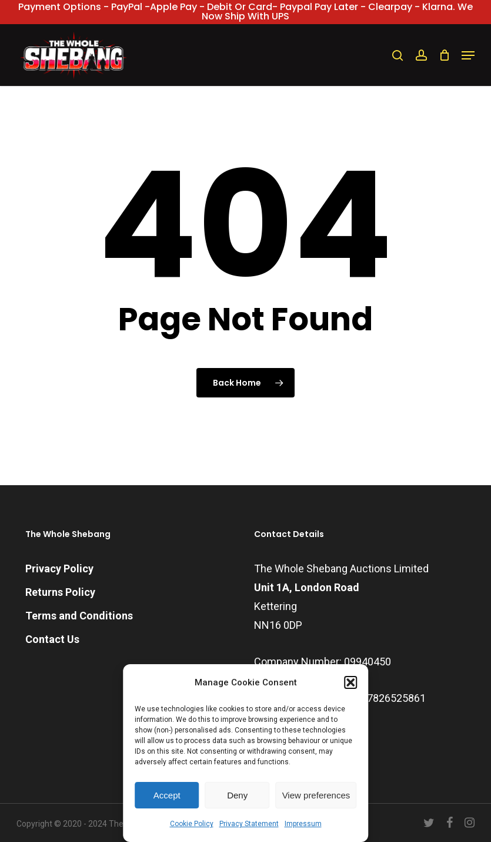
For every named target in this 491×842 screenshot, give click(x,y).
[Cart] (444, 55)
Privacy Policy (59, 568)
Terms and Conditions (79, 615)
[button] (350, 682)
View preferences (316, 795)
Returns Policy (60, 592)
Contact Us (52, 639)
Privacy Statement (249, 824)
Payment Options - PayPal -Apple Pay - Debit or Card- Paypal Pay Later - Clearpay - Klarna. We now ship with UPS (245, 11)
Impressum (303, 824)
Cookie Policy (191, 824)
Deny (237, 795)
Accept (167, 795)
